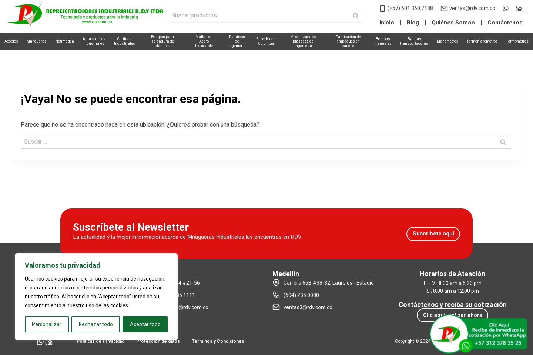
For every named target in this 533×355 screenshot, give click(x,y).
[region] (96, 297)
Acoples (11, 41)
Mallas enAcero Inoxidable (204, 41)
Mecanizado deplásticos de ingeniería (303, 41)
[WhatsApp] (505, 8)
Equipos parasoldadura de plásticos (162, 41)
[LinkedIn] (519, 8)
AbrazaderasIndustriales (94, 41)
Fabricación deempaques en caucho (348, 41)
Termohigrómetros (482, 41)
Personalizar (46, 324)
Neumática (64, 41)
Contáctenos (505, 22)
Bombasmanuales (383, 41)
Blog (413, 22)
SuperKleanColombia (266, 41)
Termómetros (517, 41)
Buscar (358, 16)
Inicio (386, 22)
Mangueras (37, 41)
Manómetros (447, 41)
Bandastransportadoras (414, 41)
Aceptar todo (145, 324)
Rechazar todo (95, 324)
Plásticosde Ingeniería (237, 41)
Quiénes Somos (453, 22)
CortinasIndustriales (124, 41)
